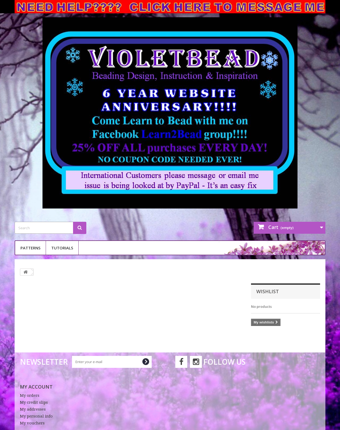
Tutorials (62, 247)
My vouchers (32, 423)
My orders (29, 395)
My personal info (36, 416)
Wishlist (267, 291)
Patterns (30, 247)
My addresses (33, 409)
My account (36, 387)
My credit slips (34, 402)
